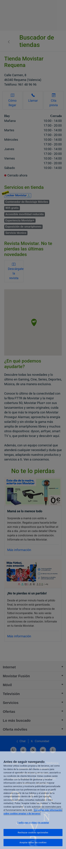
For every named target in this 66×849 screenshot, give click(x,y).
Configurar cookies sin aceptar (33, 822)
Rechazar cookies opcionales (33, 832)
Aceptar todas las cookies (33, 842)
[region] (33, 800)
